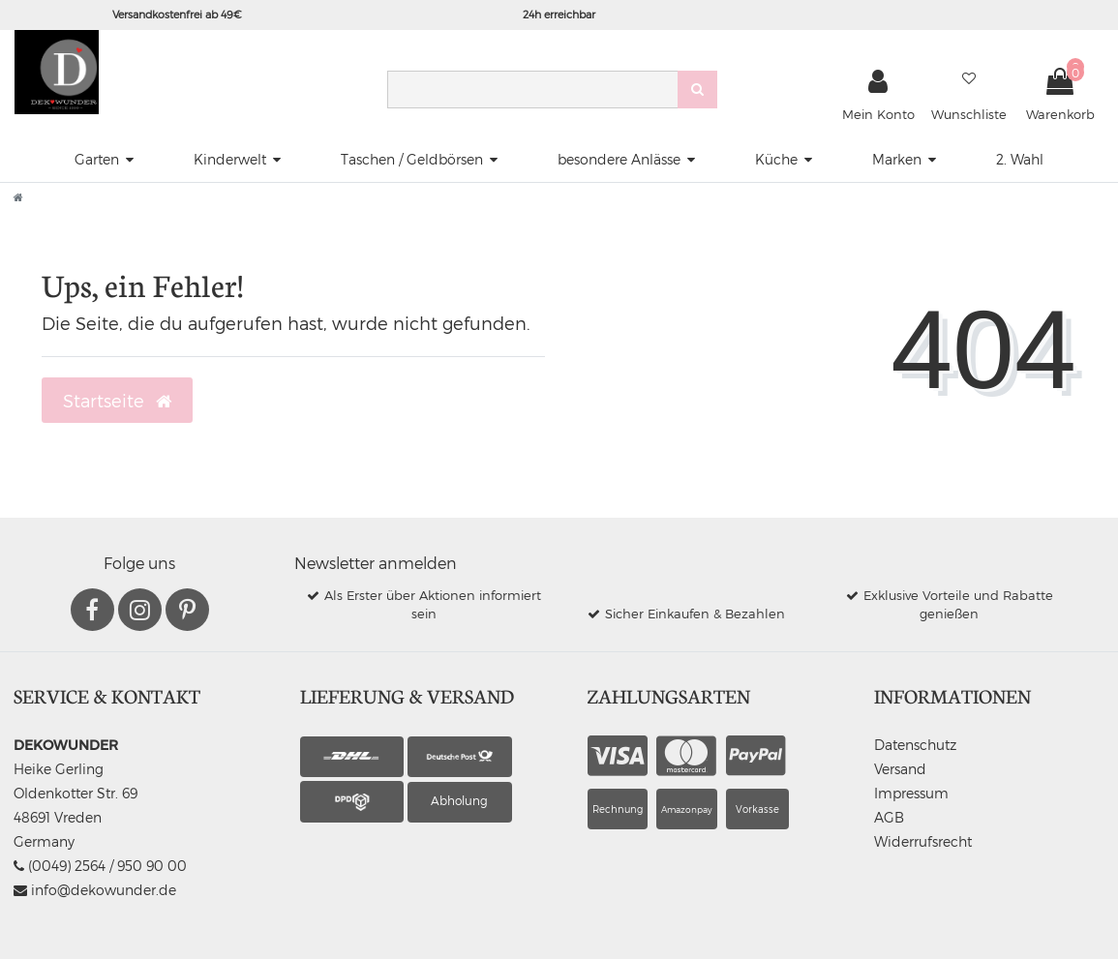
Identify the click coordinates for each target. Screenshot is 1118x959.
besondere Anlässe (619, 159)
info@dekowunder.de (95, 890)
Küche (776, 159)
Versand (900, 769)
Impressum (911, 793)
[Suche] (697, 89)
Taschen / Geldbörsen (412, 159)
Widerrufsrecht (923, 841)
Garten (97, 159)
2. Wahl (1019, 159)
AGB (889, 817)
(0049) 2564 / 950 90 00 (100, 865)
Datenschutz (915, 744)
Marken (897, 159)
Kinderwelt (230, 159)
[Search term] (532, 89)
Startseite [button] (117, 400)
